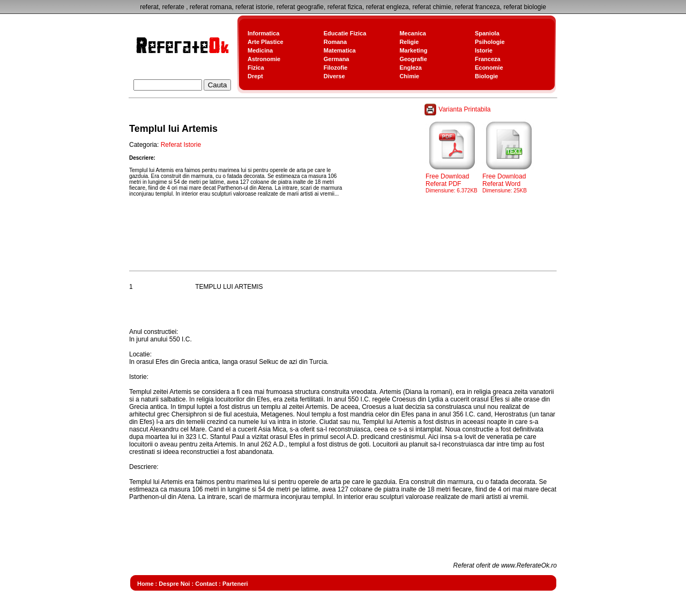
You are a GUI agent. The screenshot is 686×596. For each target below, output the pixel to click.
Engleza (410, 67)
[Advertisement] (324, 243)
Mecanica (412, 33)
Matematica (340, 50)
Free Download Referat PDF (452, 180)
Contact (206, 583)
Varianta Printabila (458, 109)
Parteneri (235, 583)
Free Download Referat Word (509, 180)
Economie (489, 67)
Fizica (256, 67)
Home (145, 583)
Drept (255, 76)
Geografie (413, 59)
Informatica (263, 33)
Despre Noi (174, 583)
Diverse (334, 76)
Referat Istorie (181, 144)
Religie (409, 42)
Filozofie (336, 67)
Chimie (409, 76)
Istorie (484, 50)
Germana (336, 59)
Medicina (260, 50)
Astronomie (264, 59)
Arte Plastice (266, 42)
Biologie (486, 76)
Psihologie (490, 42)
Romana (335, 42)
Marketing (413, 50)
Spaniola (487, 33)
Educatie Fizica (345, 33)
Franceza (488, 59)
